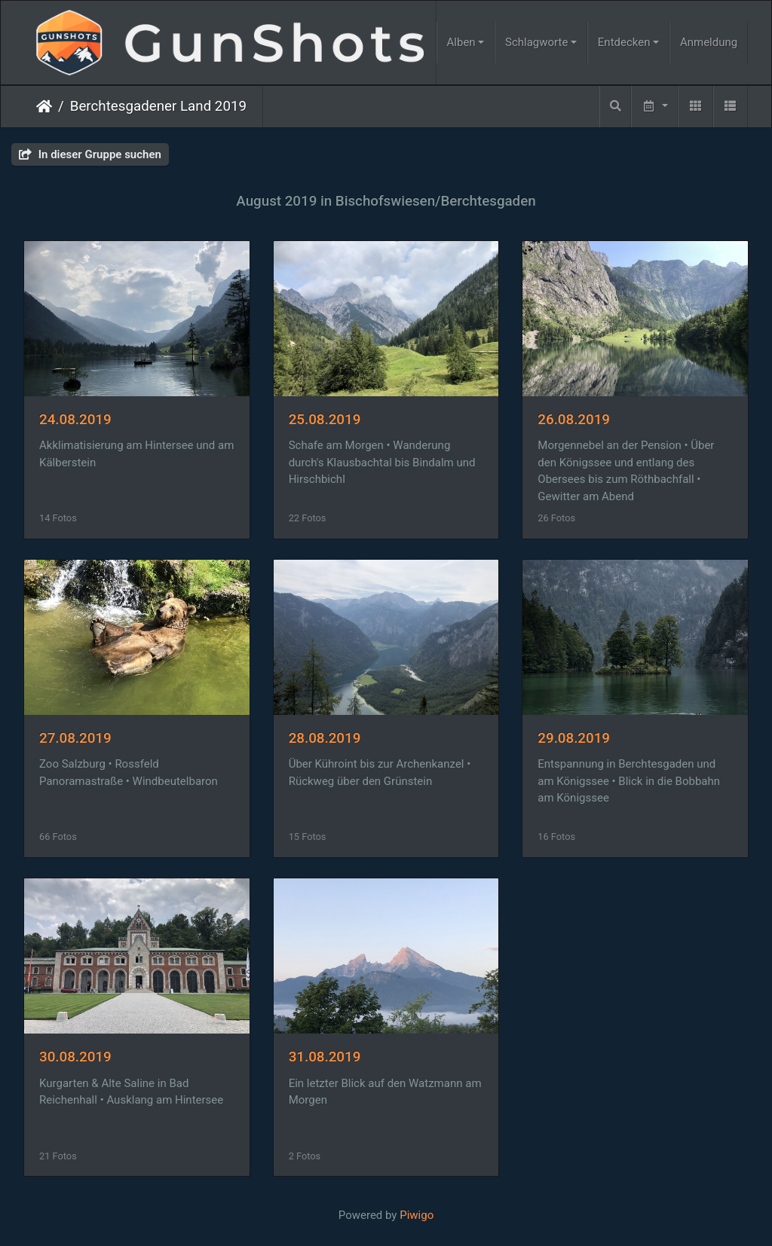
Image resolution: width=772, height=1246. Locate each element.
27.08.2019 (75, 738)
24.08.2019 (75, 419)
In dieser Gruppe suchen (90, 154)
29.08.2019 (574, 738)
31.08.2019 (325, 1057)
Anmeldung (708, 42)
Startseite (44, 106)
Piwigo (416, 1215)
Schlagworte (536, 42)
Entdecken (624, 42)
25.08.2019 (325, 419)
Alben (461, 42)
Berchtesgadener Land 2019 (158, 106)
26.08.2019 (574, 419)
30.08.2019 (75, 1057)
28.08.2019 (325, 738)
